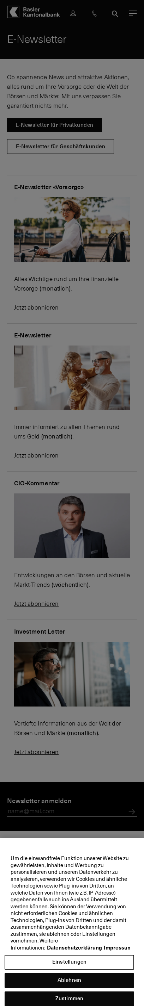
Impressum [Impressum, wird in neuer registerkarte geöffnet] (118, 951)
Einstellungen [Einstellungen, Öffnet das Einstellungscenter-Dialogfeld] (69, 966)
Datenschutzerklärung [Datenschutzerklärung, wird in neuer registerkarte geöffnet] (74, 951)
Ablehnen (69, 984)
